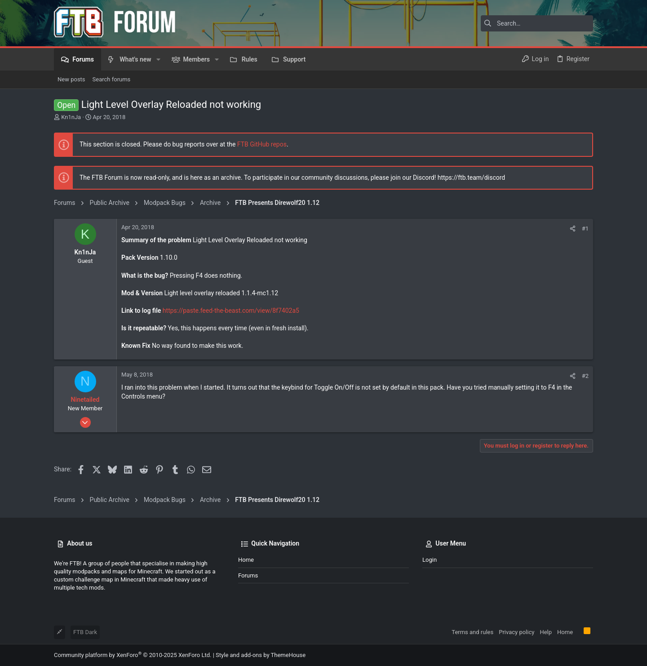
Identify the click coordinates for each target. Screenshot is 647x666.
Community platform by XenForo (132, 655)
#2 (585, 376)
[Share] (573, 228)
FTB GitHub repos (262, 144)
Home (246, 559)
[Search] (537, 23)
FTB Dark (85, 632)
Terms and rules (472, 632)
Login (429, 559)
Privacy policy (516, 632)
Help (546, 632)
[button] (158, 59)
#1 (585, 228)
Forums (248, 575)
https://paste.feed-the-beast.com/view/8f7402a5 (231, 310)
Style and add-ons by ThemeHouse (261, 655)
